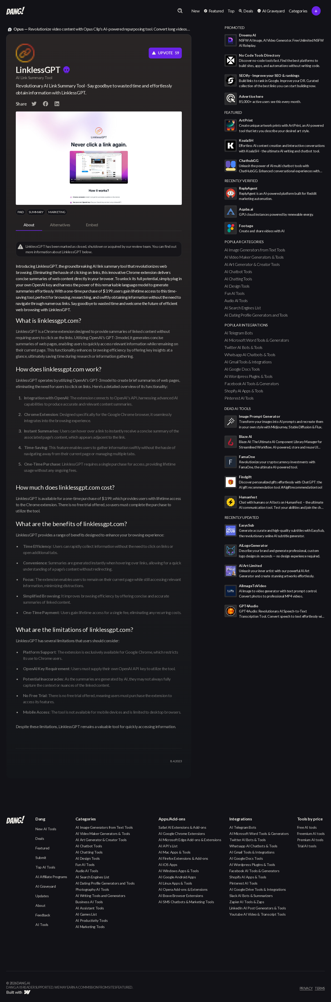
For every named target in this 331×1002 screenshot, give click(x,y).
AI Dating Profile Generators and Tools (256, 314)
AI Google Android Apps (177, 877)
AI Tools (41, 924)
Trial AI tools (306, 846)
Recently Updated (241, 517)
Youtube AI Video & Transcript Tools (257, 914)
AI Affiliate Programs (51, 876)
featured (233, 112)
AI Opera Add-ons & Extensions (183, 889)
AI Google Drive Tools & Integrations (257, 889)
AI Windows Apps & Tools (179, 871)
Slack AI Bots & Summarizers (251, 895)
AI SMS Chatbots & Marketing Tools (186, 902)
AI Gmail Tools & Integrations (248, 361)
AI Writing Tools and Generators (100, 895)
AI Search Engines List (242, 307)
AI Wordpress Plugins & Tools (248, 376)
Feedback (42, 915)
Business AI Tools (89, 902)
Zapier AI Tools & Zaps (246, 902)
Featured (42, 848)
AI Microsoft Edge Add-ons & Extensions (190, 840)
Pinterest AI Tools (239, 397)
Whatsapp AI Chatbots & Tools (249, 354)
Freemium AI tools (311, 833)
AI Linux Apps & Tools (175, 883)
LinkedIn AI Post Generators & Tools (257, 908)
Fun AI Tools (234, 293)
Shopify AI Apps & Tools (243, 390)
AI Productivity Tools (92, 920)
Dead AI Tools (237, 408)
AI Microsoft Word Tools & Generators (256, 340)
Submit (40, 857)
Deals (39, 838)
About (40, 905)
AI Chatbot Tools (238, 271)
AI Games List (86, 914)
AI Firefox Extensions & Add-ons (183, 858)
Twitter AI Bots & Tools (243, 347)
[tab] (29, 225)
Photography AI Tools (92, 889)
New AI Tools (45, 829)
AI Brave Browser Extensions (181, 895)
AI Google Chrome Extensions (182, 833)
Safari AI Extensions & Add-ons (182, 827)
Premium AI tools (310, 840)
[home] (15, 11)
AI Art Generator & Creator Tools (252, 264)
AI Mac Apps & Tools (174, 852)
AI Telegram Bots (238, 332)
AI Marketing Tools (90, 926)
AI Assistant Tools (90, 908)
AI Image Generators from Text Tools (254, 249)
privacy (306, 988)
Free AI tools (307, 827)
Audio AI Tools (235, 300)
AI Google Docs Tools (242, 369)
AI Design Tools (237, 285)
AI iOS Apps (168, 864)
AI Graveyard (45, 886)
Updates (42, 896)
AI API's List (168, 846)
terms (320, 988)
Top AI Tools (45, 867)
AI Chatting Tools (238, 278)
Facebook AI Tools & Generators (251, 383)
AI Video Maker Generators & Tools (254, 257)
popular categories (244, 242)
